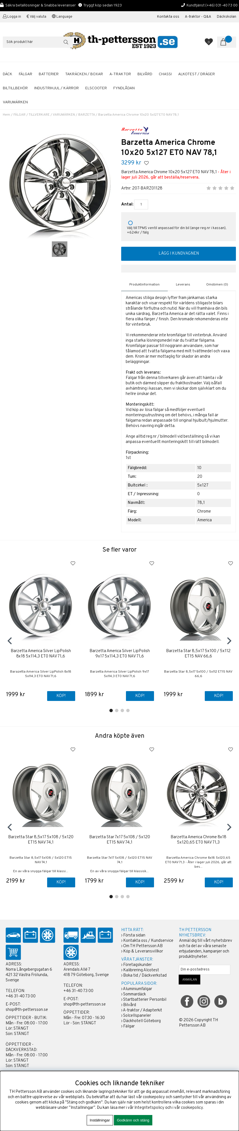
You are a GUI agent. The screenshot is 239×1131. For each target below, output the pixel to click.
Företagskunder (137, 965)
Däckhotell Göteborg (142, 1021)
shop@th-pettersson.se (27, 1010)
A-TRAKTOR (120, 74)
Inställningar (100, 1120)
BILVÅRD (144, 74)
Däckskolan (226, 17)
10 (199, 468)
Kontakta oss (168, 17)
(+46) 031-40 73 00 (221, 5)
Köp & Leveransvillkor (143, 951)
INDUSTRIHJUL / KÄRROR (56, 88)
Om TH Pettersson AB (143, 946)
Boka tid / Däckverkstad (145, 975)
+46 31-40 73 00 (21, 996)
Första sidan (134, 935)
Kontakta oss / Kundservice (148, 940)
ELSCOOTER (96, 88)
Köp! (61, 696)
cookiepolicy (192, 1108)
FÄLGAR (25, 74)
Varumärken (15, 102)
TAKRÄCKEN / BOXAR (84, 74)
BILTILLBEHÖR (15, 88)
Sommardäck (134, 994)
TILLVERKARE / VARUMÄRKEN (52, 115)
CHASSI (165, 74)
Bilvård (129, 1005)
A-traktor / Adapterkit (142, 1010)
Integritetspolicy (149, 1108)
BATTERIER (49, 74)
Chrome (204, 511)
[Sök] (38, 42)
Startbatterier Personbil (144, 999)
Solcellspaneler (137, 1015)
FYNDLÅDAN (124, 88)
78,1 (201, 503)
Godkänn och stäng (133, 1120)
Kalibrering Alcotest (141, 970)
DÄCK (7, 74)
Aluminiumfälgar (137, 989)
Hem (6, 115)
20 (199, 476)
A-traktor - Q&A (198, 17)
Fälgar (129, 1026)
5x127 (202, 485)
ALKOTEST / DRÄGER (196, 74)
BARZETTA (86, 115)
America (204, 520)
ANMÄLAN (189, 980)
